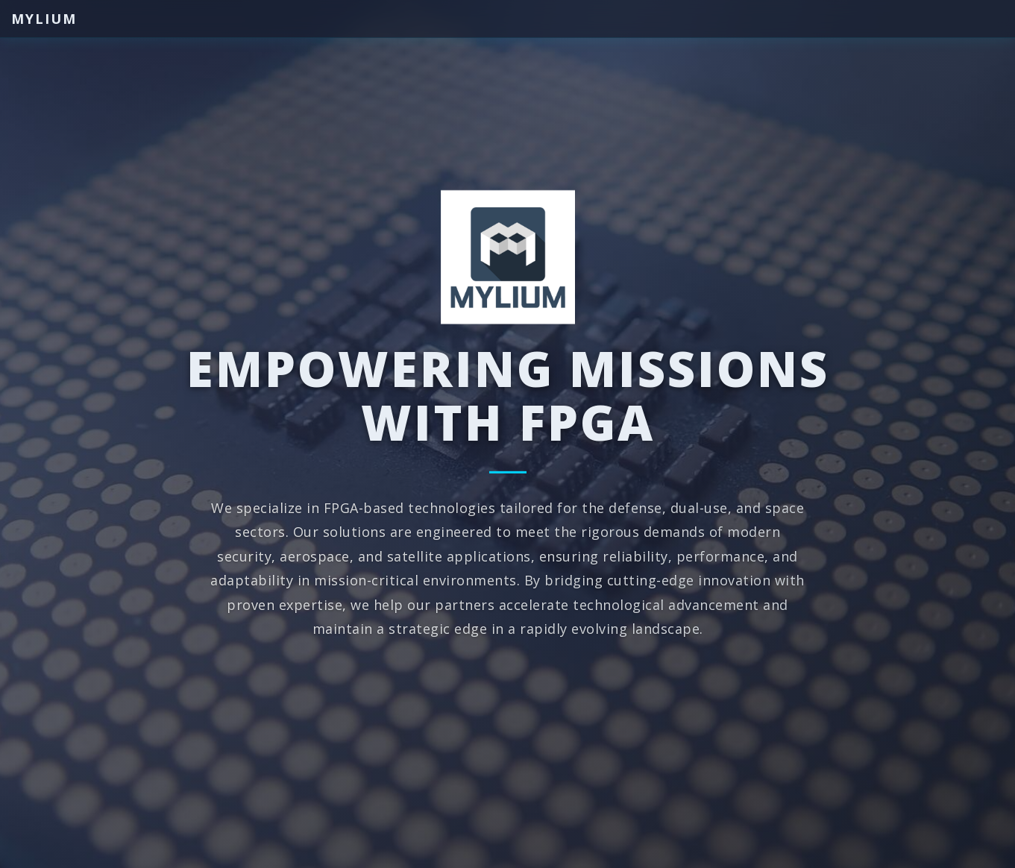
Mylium (44, 19)
